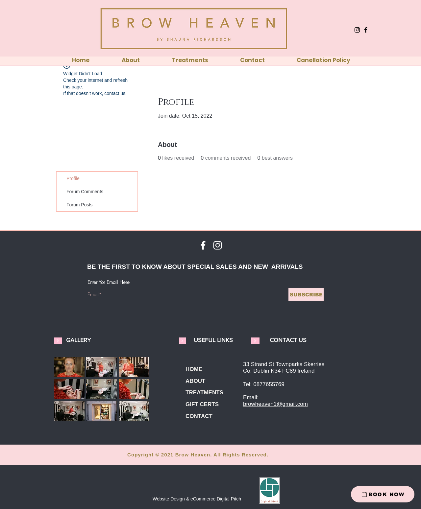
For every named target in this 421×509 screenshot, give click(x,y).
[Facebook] (365, 30)
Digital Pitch (229, 498)
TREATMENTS (204, 392)
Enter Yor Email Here (108, 282)
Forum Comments (84, 191)
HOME (194, 369)
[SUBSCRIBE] (306, 294)
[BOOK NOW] (382, 494)
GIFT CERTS (202, 404)
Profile (73, 178)
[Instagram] (357, 30)
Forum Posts (79, 204)
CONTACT (199, 416)
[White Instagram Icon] (217, 245)
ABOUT (195, 381)
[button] (69, 367)
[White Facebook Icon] (203, 245)
